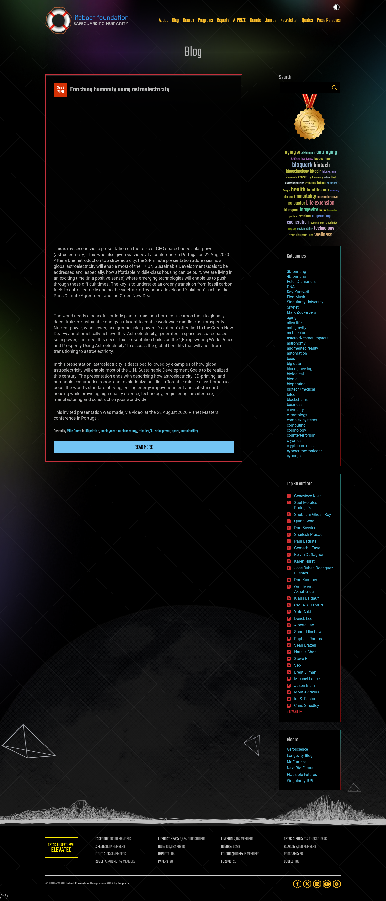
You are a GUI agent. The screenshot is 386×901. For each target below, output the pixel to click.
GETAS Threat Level (62, 848)
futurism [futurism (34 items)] (332, 183)
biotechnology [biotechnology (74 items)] (297, 171)
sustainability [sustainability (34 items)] (305, 229)
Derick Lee (303, 618)
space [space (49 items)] (292, 228)
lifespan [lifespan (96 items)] (291, 210)
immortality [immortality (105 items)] (305, 196)
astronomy (296, 343)
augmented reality (302, 348)
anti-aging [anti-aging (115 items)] (326, 152)
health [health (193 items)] (298, 189)
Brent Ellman (305, 672)
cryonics (294, 440)
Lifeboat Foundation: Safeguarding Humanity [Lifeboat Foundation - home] (87, 20)
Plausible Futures (302, 774)
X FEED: (102, 847)
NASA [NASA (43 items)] (322, 211)
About (163, 20)
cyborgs (294, 455)
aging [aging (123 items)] (290, 152)
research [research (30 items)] (314, 223)
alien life (294, 322)
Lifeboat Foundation (76, 883)
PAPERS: (165, 861)
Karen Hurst (304, 561)
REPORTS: (166, 854)
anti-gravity (296, 327)
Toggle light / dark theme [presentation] (336, 7)
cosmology (296, 430)
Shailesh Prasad (308, 534)
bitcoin (293, 394)
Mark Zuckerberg (301, 312)
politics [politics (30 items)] (293, 216)
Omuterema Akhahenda (304, 589)
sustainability (189, 431)
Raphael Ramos (308, 638)
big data (294, 363)
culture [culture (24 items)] (327, 177)
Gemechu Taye (307, 548)
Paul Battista (305, 541)
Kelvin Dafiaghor (308, 554)
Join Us (270, 20)
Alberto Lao (304, 625)
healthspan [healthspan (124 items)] (318, 190)
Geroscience (297, 749)
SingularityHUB (300, 781)
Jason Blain (304, 685)
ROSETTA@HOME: (108, 861)
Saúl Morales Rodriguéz (305, 505)
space (175, 431)
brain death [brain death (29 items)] (291, 177)
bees (291, 358)
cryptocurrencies (301, 445)
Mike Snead (74, 431)
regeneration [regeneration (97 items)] (297, 222)
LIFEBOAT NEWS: (170, 839)
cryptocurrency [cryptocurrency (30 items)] (315, 177)
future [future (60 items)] (321, 183)
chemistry (295, 409)
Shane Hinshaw (308, 631)
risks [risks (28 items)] (322, 222)
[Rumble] (337, 884)
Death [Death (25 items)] (333, 177)
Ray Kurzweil (298, 292)
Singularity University (305, 302)
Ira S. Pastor (304, 698)
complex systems (302, 420)
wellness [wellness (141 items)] (323, 235)
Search (334, 87)
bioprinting (296, 384)
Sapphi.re (123, 883)
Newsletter (289, 20)
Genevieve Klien (308, 496)
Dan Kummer (305, 579)
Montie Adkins (306, 692)
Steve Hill (302, 658)
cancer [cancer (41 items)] (302, 178)
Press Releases (329, 20)
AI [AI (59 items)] (298, 153)
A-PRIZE (239, 20)
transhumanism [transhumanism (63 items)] (301, 235)
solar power (162, 431)
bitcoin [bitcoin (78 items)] (315, 171)
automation (297, 353)
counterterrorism (301, 435)
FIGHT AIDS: (105, 854)
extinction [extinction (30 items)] (310, 183)
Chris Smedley (306, 705)
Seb (297, 665)
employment (109, 431)
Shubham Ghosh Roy (312, 514)
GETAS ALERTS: (294, 839)
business (294, 404)
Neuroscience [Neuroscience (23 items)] (332, 211)
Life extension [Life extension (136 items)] (320, 203)
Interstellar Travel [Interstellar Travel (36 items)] (327, 197)
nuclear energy (127, 431)
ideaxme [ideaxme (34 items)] (288, 197)
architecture (297, 332)
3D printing (92, 431)
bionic (292, 379)
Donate (255, 20)
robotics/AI (146, 431)
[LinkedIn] (317, 884)
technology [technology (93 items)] (324, 228)
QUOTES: (290, 861)
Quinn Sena (304, 521)
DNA (291, 286)
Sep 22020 (60, 90)
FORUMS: (228, 861)
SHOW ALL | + (294, 712)
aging (292, 317)
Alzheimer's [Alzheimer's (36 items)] (308, 153)
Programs (205, 20)
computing (296, 425)
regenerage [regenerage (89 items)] (322, 216)
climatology (297, 415)
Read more (144, 447)
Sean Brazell (305, 645)
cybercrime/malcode (304, 451)
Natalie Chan (305, 652)
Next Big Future (300, 768)
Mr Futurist (296, 762)
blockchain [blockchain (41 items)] (329, 172)
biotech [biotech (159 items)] (322, 165)
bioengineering (299, 368)
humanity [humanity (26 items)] (334, 191)
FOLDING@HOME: (233, 854)
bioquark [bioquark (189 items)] (302, 165)
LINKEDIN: (228, 839)
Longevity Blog (300, 755)
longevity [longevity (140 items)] (309, 210)
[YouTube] (327, 884)
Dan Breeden (305, 527)
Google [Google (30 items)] (286, 190)
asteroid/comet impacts (307, 338)
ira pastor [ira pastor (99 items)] (296, 203)
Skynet (293, 307)
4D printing (296, 276)
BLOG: (163, 847)
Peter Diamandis (301, 281)
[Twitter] (307, 884)
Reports (223, 20)
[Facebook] (297, 884)
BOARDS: (290, 847)
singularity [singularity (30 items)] (331, 223)
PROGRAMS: (292, 854)
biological (295, 374)
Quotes (307, 20)
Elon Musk (296, 297)
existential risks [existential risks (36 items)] (294, 183)
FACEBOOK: (104, 839)
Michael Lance (307, 678)
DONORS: (227, 847)
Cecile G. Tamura (309, 605)
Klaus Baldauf (306, 598)
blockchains (297, 399)
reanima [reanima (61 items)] (305, 216)
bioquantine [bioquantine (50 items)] (322, 158)
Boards (188, 20)
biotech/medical (301, 389)
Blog (175, 20)
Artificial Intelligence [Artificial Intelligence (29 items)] (302, 159)
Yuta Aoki (302, 611)
